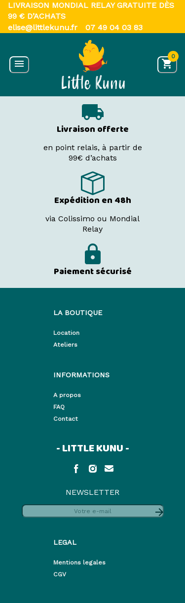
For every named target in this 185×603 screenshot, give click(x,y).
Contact (65, 418)
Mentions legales (79, 562)
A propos (67, 395)
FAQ (59, 406)
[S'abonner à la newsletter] (158, 511)
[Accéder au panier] (167, 64)
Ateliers (65, 344)
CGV (59, 574)
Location (66, 332)
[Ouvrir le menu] (19, 64)
